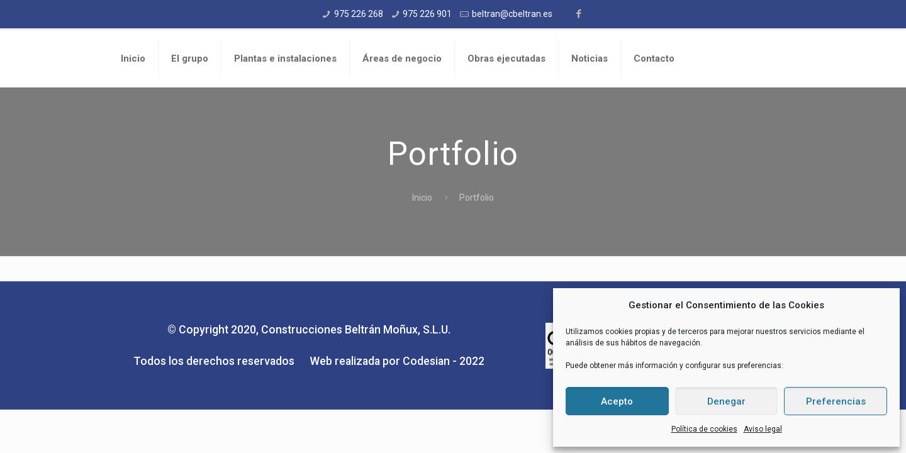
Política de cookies (704, 429)
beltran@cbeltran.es (512, 14)
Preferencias (836, 401)
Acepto (617, 401)
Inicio (422, 198)
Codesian (426, 361)
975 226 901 (427, 14)
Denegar (726, 401)
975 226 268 (358, 14)
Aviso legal (763, 429)
